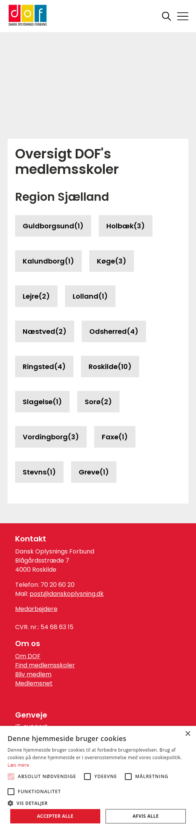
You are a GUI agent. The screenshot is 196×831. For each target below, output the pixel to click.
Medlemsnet (34, 683)
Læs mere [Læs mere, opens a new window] (18, 765)
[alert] (98, 778)
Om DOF (27, 656)
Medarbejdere (36, 609)
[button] (98, 802)
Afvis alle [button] (145, 816)
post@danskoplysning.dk (67, 593)
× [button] (187, 734)
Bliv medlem (33, 674)
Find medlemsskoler (45, 665)
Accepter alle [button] (55, 816)
